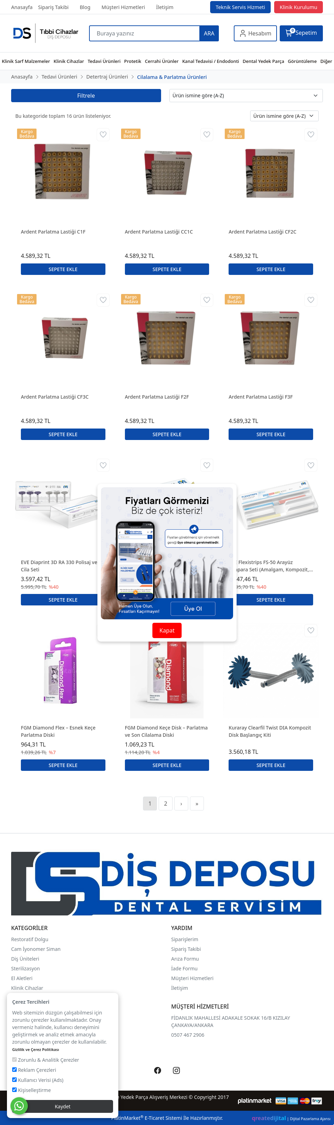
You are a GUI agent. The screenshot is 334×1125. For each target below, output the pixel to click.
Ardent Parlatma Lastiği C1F (53, 231)
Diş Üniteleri (25, 958)
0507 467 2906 (187, 1035)
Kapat (166, 630)
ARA (209, 33)
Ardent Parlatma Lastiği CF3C (55, 396)
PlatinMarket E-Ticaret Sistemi (146, 1118)
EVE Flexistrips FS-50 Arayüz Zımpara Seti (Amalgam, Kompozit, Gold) (269, 566)
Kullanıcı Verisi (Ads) (37, 1080)
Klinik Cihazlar (27, 988)
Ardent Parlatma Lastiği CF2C (262, 231)
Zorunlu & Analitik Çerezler (45, 1060)
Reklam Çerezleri (34, 1070)
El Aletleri (21, 978)
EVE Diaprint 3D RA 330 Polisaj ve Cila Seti (59, 566)
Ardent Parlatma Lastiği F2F (157, 396)
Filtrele (86, 95)
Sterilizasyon (25, 968)
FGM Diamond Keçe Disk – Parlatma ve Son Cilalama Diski (166, 731)
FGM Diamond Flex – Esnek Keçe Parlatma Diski (58, 731)
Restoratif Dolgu (29, 939)
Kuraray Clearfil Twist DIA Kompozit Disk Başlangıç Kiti (270, 731)
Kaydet (62, 1106)
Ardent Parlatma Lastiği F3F (261, 396)
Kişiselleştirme (31, 1090)
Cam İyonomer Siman (36, 949)
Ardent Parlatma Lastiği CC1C (159, 231)
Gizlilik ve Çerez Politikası (35, 1049)
